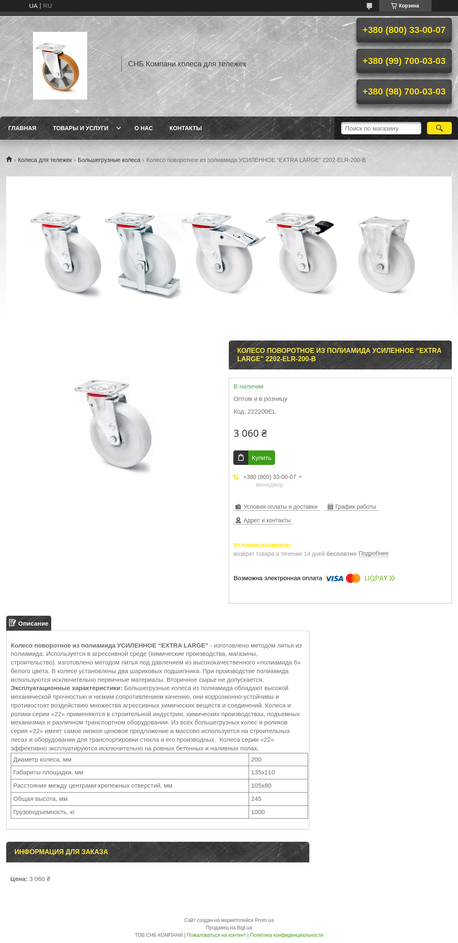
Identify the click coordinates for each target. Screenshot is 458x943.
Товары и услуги (81, 128)
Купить (261, 457)
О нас (143, 128)
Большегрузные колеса (109, 160)
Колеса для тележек (45, 160)
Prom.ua (264, 920)
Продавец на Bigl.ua (229, 928)
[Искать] (439, 128)
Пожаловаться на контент (216, 935)
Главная (22, 128)
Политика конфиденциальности (286, 935)
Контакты (185, 128)
